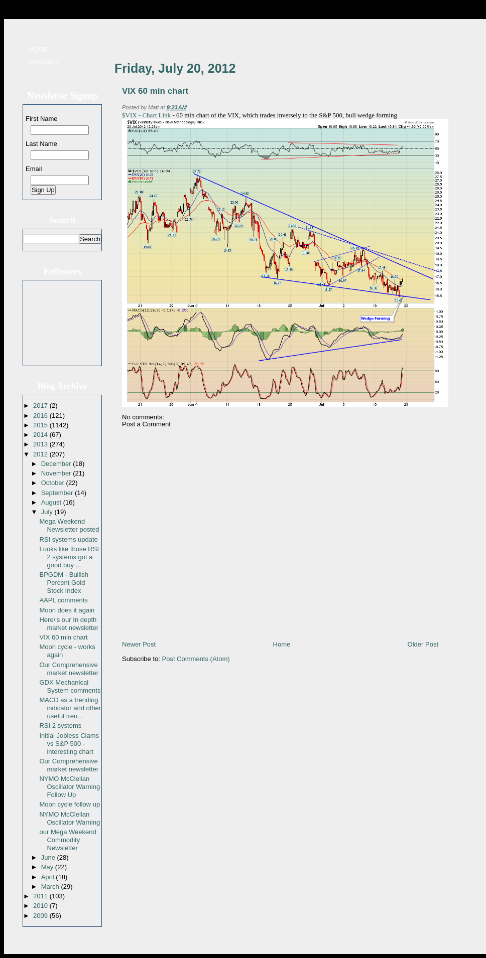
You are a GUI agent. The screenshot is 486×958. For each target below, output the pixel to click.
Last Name (41, 143)
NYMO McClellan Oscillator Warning (69, 818)
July (48, 512)
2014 (41, 434)
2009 (41, 915)
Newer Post (139, 644)
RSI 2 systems (60, 725)
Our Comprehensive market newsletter (68, 669)
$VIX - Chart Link (146, 115)
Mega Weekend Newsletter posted (69, 525)
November (57, 473)
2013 (41, 444)
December (57, 463)
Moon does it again (66, 610)
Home (38, 49)
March (51, 886)
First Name (42, 118)
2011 (41, 896)
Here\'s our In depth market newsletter (68, 623)
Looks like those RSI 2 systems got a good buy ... (69, 557)
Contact (43, 62)
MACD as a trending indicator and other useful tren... (70, 708)
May (48, 867)
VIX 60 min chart (63, 637)
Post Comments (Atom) (196, 659)
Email (34, 169)
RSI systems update (68, 539)
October (53, 483)
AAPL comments (63, 600)
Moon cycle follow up (69, 804)
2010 (41, 905)
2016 (41, 415)
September (58, 493)
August (52, 502)
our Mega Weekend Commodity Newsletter (67, 840)
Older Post (423, 644)
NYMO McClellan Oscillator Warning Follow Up (69, 787)
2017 (41, 405)
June (49, 857)
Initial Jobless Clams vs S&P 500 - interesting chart (69, 743)
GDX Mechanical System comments (69, 686)
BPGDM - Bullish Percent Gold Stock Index (63, 582)
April (48, 877)
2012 (41, 454)
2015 (41, 425)
